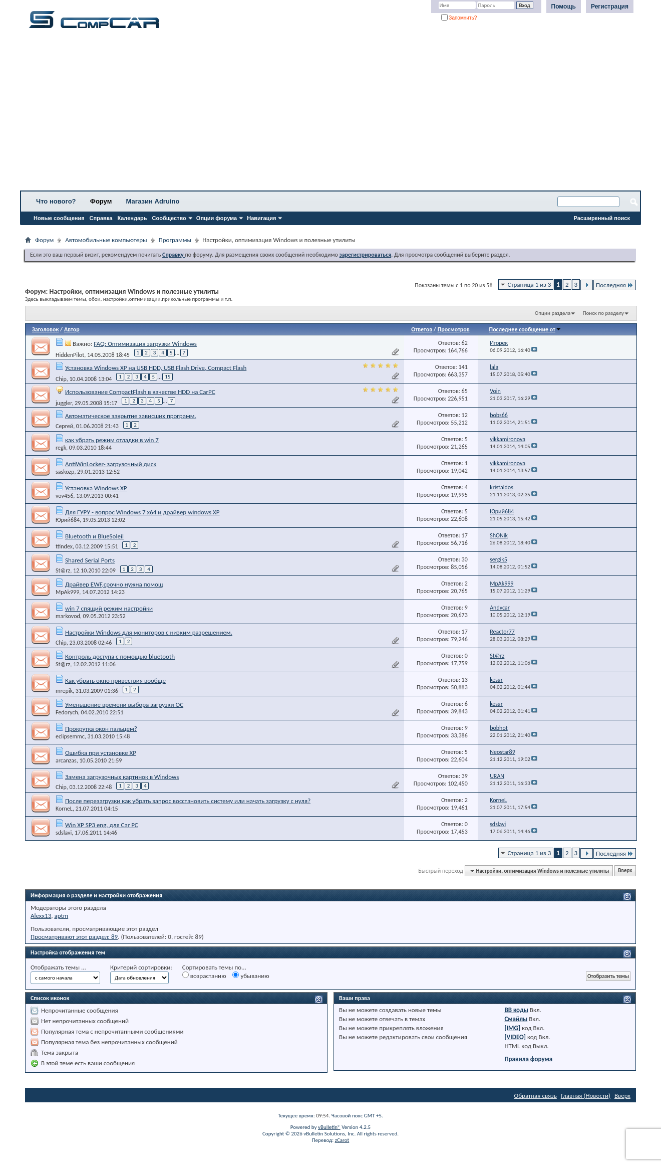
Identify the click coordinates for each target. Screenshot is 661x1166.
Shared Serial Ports (90, 560)
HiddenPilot (70, 354)
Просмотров (454, 329)
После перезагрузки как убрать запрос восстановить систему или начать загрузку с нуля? (187, 801)
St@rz (63, 570)
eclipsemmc (70, 736)
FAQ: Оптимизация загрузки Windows (145, 343)
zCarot (342, 1140)
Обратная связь (535, 1095)
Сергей (64, 426)
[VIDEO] (515, 1037)
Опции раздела (552, 313)
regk (61, 447)
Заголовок (45, 329)
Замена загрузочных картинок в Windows (122, 777)
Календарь (132, 218)
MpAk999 (67, 592)
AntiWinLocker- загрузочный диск (110, 464)
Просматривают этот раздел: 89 (74, 936)
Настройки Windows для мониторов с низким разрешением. (148, 632)
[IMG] (512, 1028)
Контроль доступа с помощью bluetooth (120, 656)
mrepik (64, 690)
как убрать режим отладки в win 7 (112, 440)
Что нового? (56, 201)
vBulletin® (329, 1127)
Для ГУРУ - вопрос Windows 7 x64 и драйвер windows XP (142, 512)
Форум (101, 201)
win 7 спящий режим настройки (109, 608)
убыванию (250, 975)
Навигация (261, 218)
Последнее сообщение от (525, 329)
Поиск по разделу (603, 313)
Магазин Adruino (153, 201)
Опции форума (216, 218)
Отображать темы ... (58, 967)
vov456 (64, 495)
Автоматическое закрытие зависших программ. (130, 416)
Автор (72, 329)
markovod (68, 616)
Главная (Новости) (585, 1095)
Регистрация (609, 6)
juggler (64, 402)
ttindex (64, 546)
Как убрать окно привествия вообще (115, 680)
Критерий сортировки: (141, 967)
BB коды (516, 1010)
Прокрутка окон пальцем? (101, 728)
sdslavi (64, 832)
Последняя (614, 285)
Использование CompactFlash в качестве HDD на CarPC (140, 392)
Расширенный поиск (602, 218)
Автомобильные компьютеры (106, 240)
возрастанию (204, 975)
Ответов (421, 329)
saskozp (65, 471)
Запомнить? (459, 18)
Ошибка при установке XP (100, 752)
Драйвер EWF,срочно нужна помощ (114, 584)
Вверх (625, 871)
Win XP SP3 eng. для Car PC (101, 825)
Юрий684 (68, 519)
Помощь (563, 6)
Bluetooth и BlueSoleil (94, 536)
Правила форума (528, 1059)
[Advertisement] (313, 113)
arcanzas (66, 760)
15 (167, 376)
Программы (175, 240)
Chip (61, 378)
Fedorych (67, 712)
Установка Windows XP (96, 488)
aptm (61, 915)
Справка (101, 218)
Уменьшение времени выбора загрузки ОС (124, 704)
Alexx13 (41, 915)
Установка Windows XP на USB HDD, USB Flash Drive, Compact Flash (155, 367)
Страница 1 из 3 (529, 284)
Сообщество (169, 218)
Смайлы (515, 1019)
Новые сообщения (59, 218)
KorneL (64, 808)
